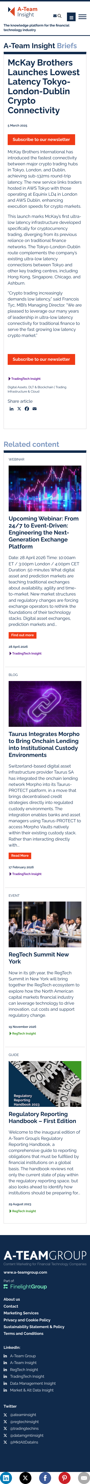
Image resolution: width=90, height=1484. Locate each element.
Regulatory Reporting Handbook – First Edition (42, 1117)
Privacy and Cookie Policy (27, 1320)
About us (12, 1299)
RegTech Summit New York (39, 958)
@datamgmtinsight (26, 1435)
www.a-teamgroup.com (25, 1272)
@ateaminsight (23, 1414)
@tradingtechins (24, 1428)
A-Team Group (23, 1356)
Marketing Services (21, 1313)
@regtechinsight (24, 1421)
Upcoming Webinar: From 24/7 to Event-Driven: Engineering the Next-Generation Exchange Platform (44, 532)
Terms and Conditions (23, 1333)
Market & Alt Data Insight (32, 1390)
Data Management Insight (33, 1383)
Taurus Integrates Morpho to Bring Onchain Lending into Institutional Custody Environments (44, 744)
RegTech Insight (24, 1034)
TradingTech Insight (26, 379)
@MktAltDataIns (24, 1442)
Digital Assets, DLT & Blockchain (30, 387)
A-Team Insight (23, 1362)
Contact (11, 1306)
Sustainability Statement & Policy (34, 1326)
